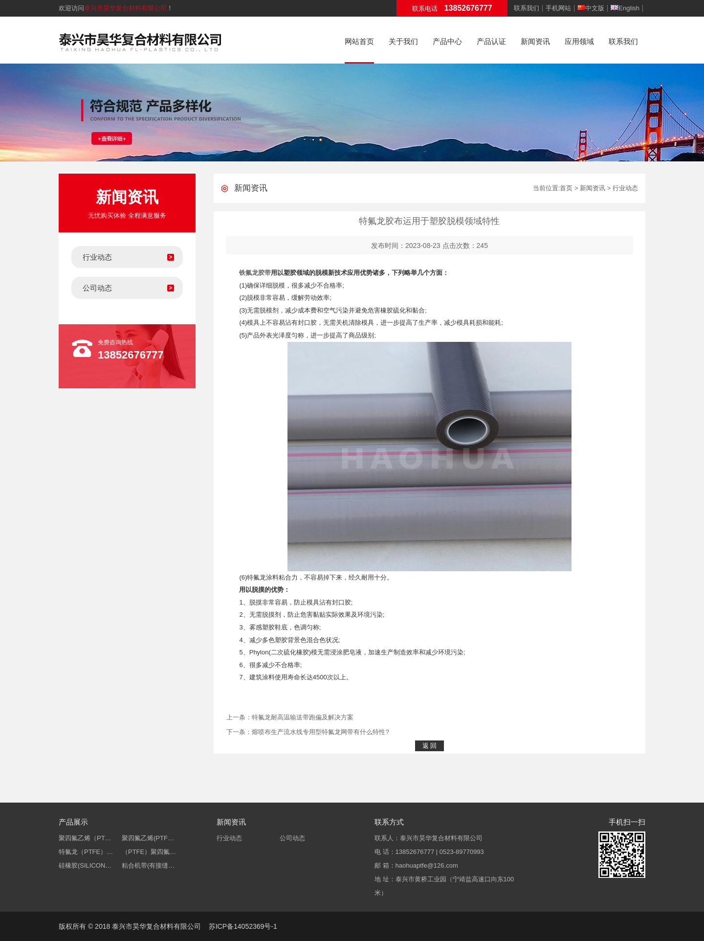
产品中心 (447, 41)
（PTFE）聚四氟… (149, 851)
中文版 (590, 8)
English (625, 8)
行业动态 (97, 257)
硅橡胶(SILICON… (85, 865)
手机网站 (558, 8)
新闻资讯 (535, 41)
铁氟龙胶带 (255, 272)
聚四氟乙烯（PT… (85, 838)
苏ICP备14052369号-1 (243, 926)
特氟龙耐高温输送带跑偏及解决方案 (302, 717)
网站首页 (359, 41)
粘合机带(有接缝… (148, 865)
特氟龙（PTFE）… (86, 851)
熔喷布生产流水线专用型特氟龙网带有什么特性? (320, 732)
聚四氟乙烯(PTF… (148, 838)
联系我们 (526, 8)
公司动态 (97, 288)
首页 (566, 188)
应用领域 (579, 41)
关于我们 (403, 41)
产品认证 (491, 41)
